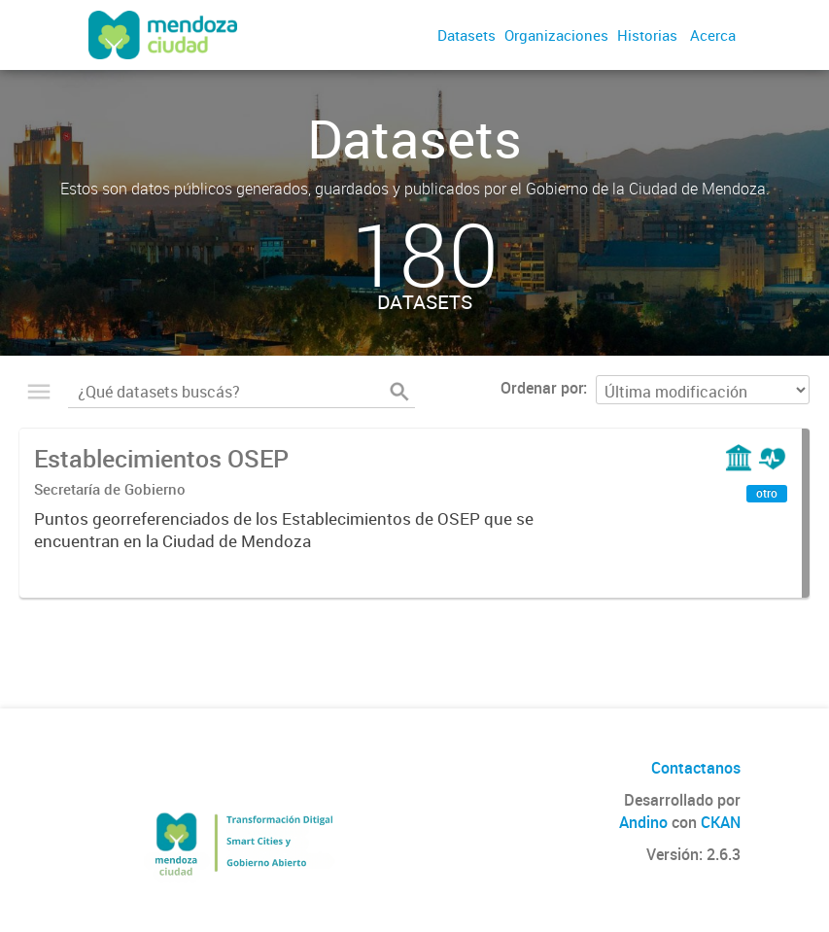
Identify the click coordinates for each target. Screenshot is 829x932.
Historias (647, 35)
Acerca (713, 35)
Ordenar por (542, 387)
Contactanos (696, 767)
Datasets (466, 35)
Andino (643, 822)
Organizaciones (556, 35)
